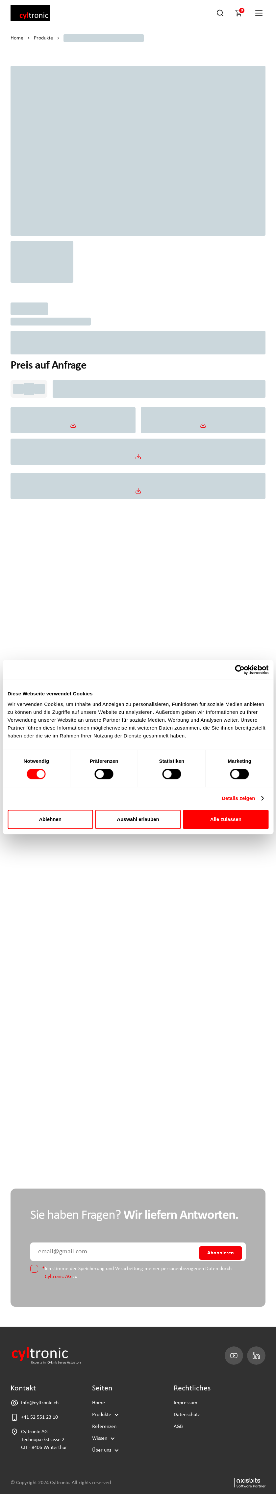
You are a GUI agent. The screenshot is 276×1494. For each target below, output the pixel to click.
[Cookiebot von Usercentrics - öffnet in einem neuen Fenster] (239, 670)
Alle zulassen (225, 819)
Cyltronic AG (58, 1276)
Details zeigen (238, 798)
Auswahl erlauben (138, 819)
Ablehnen (50, 819)
